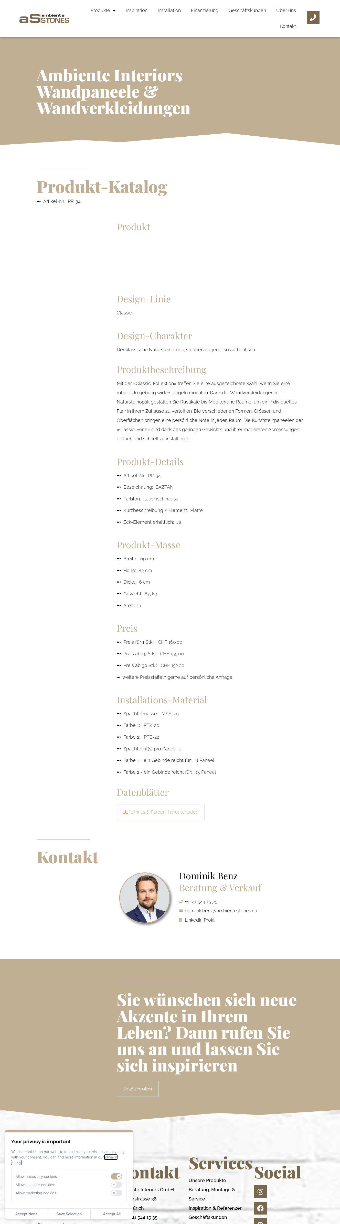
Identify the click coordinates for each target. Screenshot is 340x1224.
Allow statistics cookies (35, 1185)
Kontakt (288, 26)
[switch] (116, 1176)
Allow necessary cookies (36, 1176)
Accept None (26, 1214)
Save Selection (69, 1214)
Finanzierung (204, 10)
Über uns (286, 10)
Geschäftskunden (247, 10)
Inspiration (136, 10)
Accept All (112, 1214)
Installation (169, 10)
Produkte (103, 10)
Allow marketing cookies (36, 1193)
